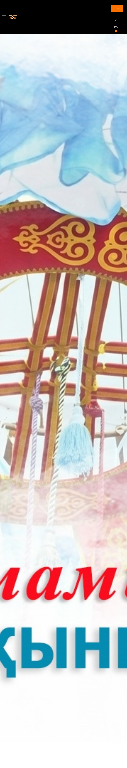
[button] (5, 418)
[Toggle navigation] (4, 17)
